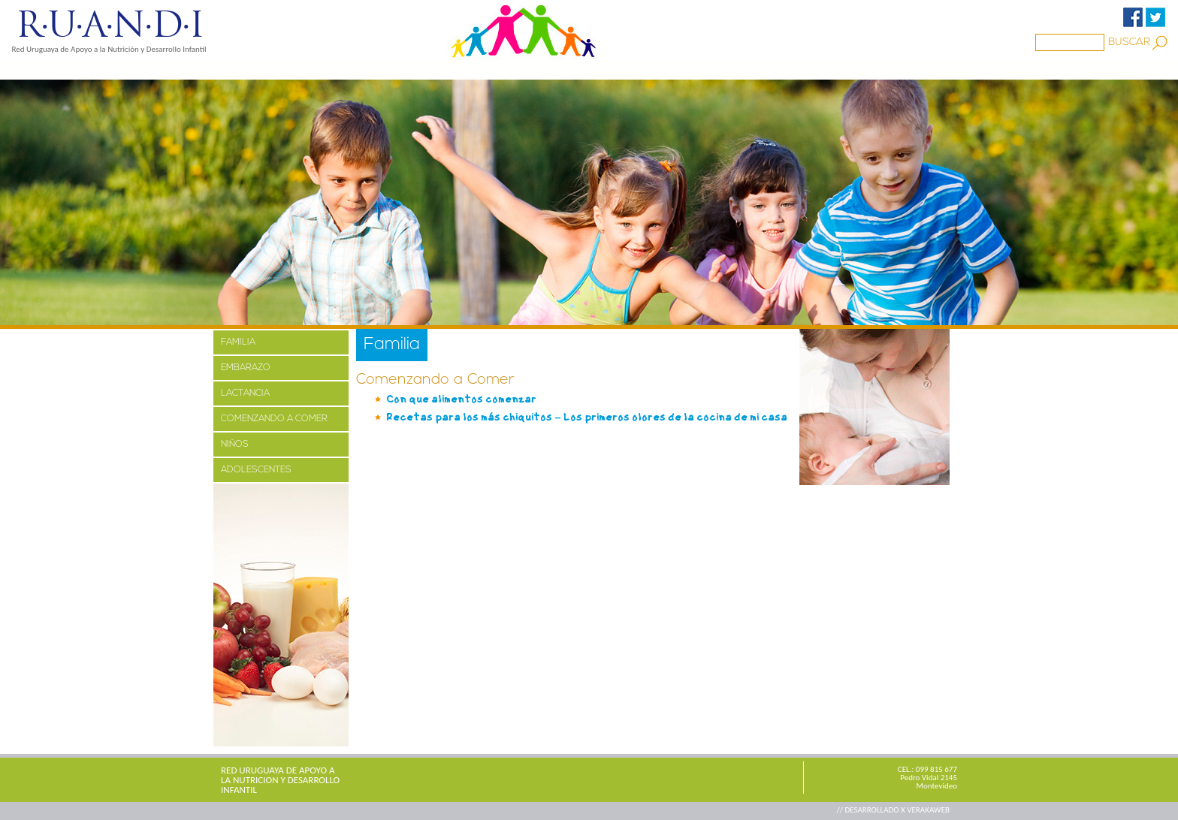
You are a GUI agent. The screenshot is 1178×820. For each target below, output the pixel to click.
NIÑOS (235, 444)
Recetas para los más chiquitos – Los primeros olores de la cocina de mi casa (586, 417)
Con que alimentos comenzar (461, 399)
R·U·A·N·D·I (109, 25)
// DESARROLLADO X (871, 810)
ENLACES (652, 70)
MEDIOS (434, 70)
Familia (499, 70)
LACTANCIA (245, 393)
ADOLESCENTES (256, 470)
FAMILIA (238, 342)
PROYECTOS (357, 70)
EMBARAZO (245, 367)
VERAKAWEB (928, 810)
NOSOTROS (270, 70)
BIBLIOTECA (573, 70)
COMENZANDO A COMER (274, 419)
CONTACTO (730, 70)
